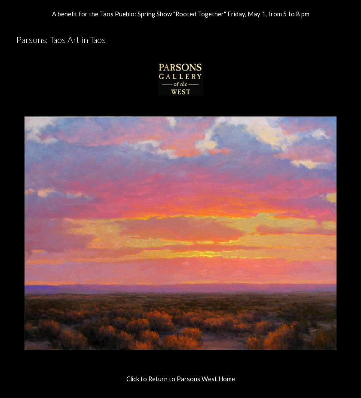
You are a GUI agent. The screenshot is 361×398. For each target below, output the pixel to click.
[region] (180, 14)
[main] (180, 379)
